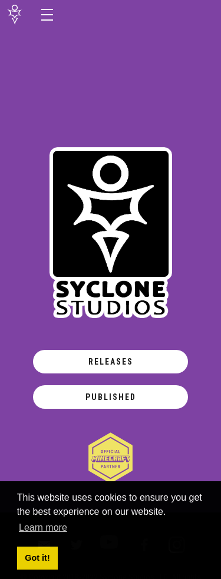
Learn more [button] (43, 527)
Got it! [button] (37, 558)
